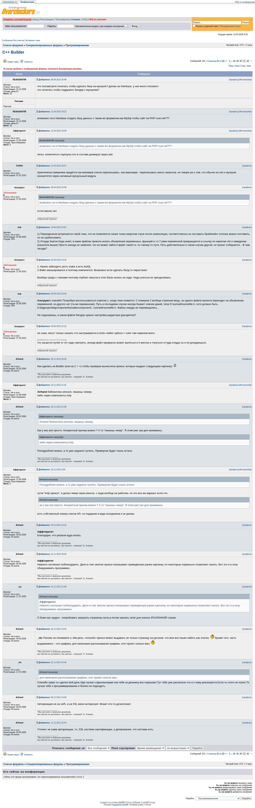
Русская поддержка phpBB (116, 805)
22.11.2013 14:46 (52, 662)
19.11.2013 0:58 (52, 469)
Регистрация (46, 19)
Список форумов (13, 45)
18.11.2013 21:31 (52, 385)
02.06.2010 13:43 (52, 260)
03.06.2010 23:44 (52, 294)
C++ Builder (13, 52)
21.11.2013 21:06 (52, 587)
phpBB (121, 802)
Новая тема (12, 62)
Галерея (75, 19)
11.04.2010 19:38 (52, 131)
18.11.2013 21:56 (52, 407)
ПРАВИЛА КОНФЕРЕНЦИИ (17, 19)
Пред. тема (234, 66)
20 (241, 61)
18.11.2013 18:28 (52, 359)
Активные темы (33, 40)
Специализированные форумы (44, 45)
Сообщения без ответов (13, 40)
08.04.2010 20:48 (52, 80)
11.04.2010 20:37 (52, 166)
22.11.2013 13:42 (52, 629)
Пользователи (62, 19)
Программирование (77, 45)
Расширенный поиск (230, 26)
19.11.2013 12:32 (52, 525)
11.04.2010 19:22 (52, 112)
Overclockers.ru (10, 2)
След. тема (245, 66)
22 (248, 61)
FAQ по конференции (245, 2)
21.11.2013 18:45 (52, 554)
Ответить (28, 62)
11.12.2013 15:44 (52, 723)
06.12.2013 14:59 (52, 697)
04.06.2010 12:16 (52, 326)
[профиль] (233, 80)
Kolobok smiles (136, 805)
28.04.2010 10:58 (52, 187)
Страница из (215, 61)
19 (237, 61)
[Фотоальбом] (245, 80)
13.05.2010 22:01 (52, 227)
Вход (35, 19)
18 (234, 61)
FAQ (85, 19)
